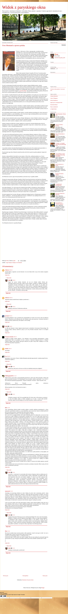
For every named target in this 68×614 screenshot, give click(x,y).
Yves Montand (19, 262)
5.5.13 (11, 491)
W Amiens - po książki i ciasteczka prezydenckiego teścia (60, 144)
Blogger (42, 587)
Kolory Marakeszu (54, 100)
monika (6, 348)
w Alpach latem (53, 108)
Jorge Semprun (9, 262)
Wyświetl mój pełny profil (60, 57)
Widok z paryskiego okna (24, 7)
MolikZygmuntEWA (9, 375)
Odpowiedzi (9, 277)
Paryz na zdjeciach (54, 106)
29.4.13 (10, 270)
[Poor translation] (4, 596)
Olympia (14, 262)
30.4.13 (15, 336)
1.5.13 (15, 375)
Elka (6, 407)
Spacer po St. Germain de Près (56, 102)
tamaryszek (7, 491)
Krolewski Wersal (53, 104)
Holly (9, 280)
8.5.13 (13, 366)
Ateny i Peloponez (54, 98)
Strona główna (25, 575)
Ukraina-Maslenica (54, 96)
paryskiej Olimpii (23, 90)
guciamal (7, 315)
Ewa (6, 356)
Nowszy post (5, 575)
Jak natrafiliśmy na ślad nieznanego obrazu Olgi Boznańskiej (60, 155)
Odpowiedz (7, 275)
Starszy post (45, 575)
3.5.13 (8, 407)
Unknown (7, 270)
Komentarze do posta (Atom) (27, 579)
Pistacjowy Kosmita (9, 336)
